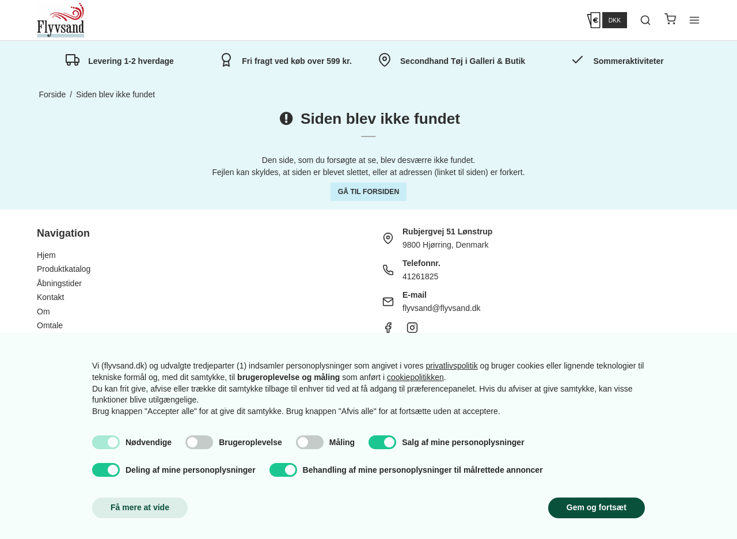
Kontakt (50, 297)
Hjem (46, 255)
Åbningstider (59, 283)
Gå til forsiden (369, 192)
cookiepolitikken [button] (415, 377)
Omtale (50, 325)
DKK (615, 20)
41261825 (420, 276)
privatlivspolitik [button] (451, 365)
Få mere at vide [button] (140, 507)
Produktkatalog (63, 269)
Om (43, 311)
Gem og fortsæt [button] (596, 507)
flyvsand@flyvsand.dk (441, 308)
